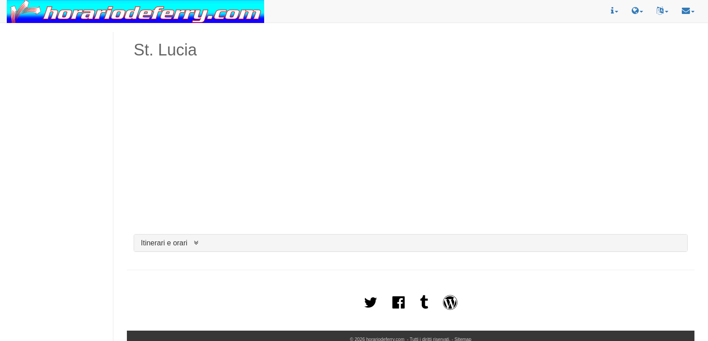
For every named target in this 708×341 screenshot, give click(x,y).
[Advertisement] (56, 73)
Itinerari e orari (164, 243)
